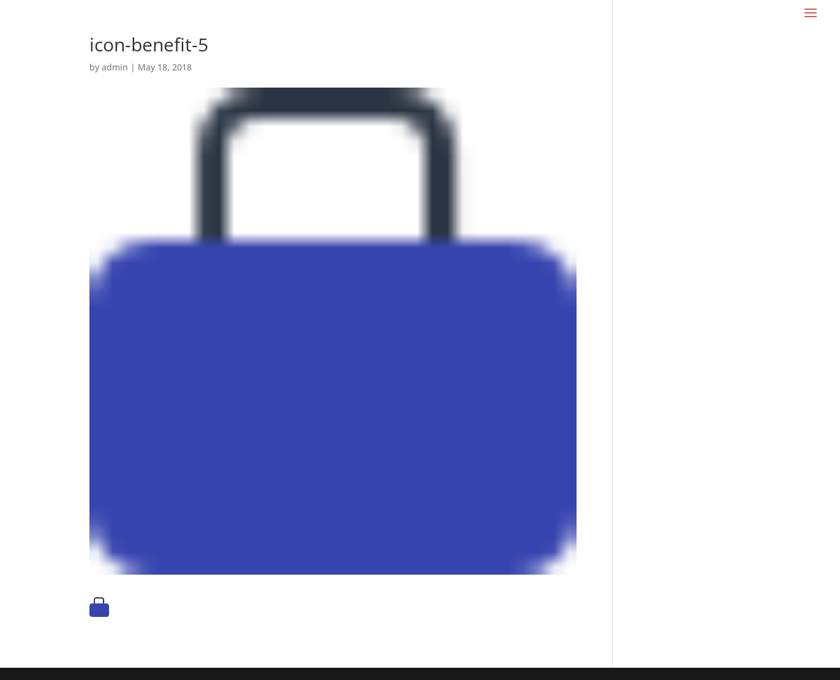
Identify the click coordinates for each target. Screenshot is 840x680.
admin (115, 67)
